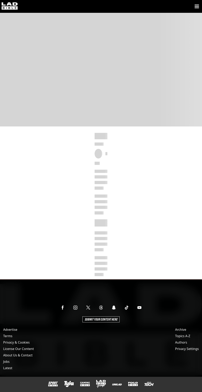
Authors (181, 342)
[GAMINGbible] (85, 384)
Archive (180, 329)
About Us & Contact (18, 355)
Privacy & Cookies (16, 342)
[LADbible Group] (101, 384)
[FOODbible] (133, 384)
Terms (7, 336)
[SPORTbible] (53, 384)
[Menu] (197, 6)
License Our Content (18, 349)
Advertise (10, 329)
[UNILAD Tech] (149, 384)
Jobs (6, 361)
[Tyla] (69, 384)
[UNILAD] (117, 384)
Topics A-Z (182, 336)
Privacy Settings (187, 349)
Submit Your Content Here (101, 319)
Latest (7, 368)
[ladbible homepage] (10, 6)
